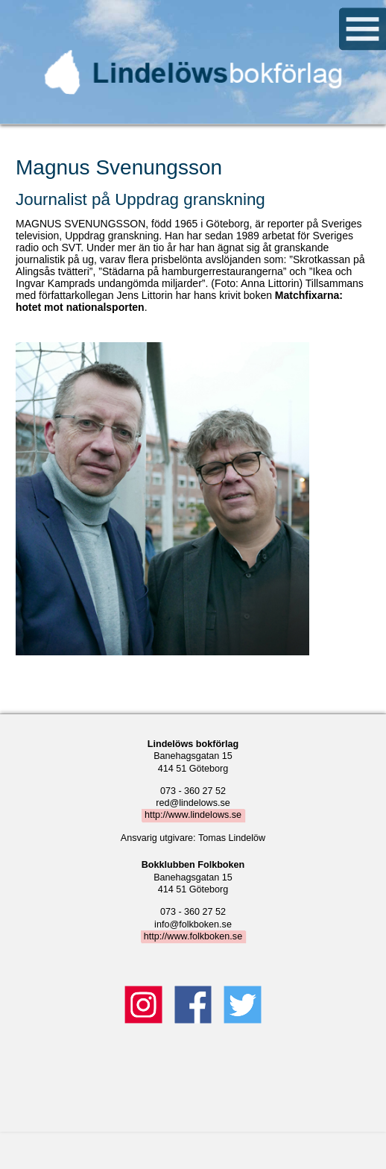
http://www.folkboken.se (193, 936)
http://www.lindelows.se (193, 815)
